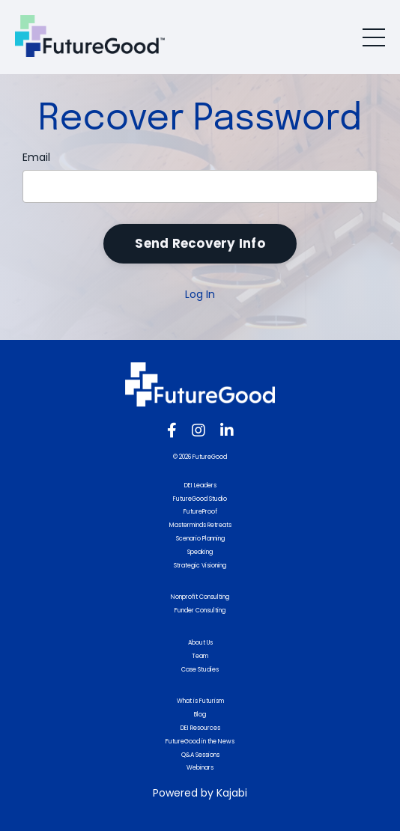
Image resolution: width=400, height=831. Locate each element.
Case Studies (200, 670)
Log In (200, 294)
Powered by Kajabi (200, 792)
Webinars (200, 768)
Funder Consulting (200, 610)
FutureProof (200, 512)
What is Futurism (200, 701)
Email (36, 157)
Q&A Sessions (200, 755)
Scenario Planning (200, 539)
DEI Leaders (200, 485)
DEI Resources (200, 728)
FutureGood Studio (200, 499)
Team (200, 656)
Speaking (200, 552)
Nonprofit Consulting (200, 597)
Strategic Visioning (200, 565)
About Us (200, 643)
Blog (200, 714)
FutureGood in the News (200, 741)
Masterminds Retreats (200, 525)
